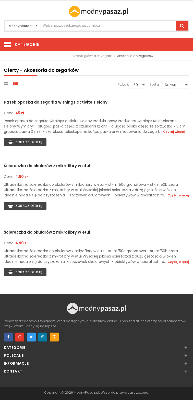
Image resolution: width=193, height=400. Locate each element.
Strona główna (84, 56)
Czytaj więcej (174, 132)
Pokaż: (123, 84)
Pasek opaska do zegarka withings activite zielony (55, 102)
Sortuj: (154, 84)
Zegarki (106, 56)
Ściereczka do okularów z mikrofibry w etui (47, 165)
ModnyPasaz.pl (86, 392)
